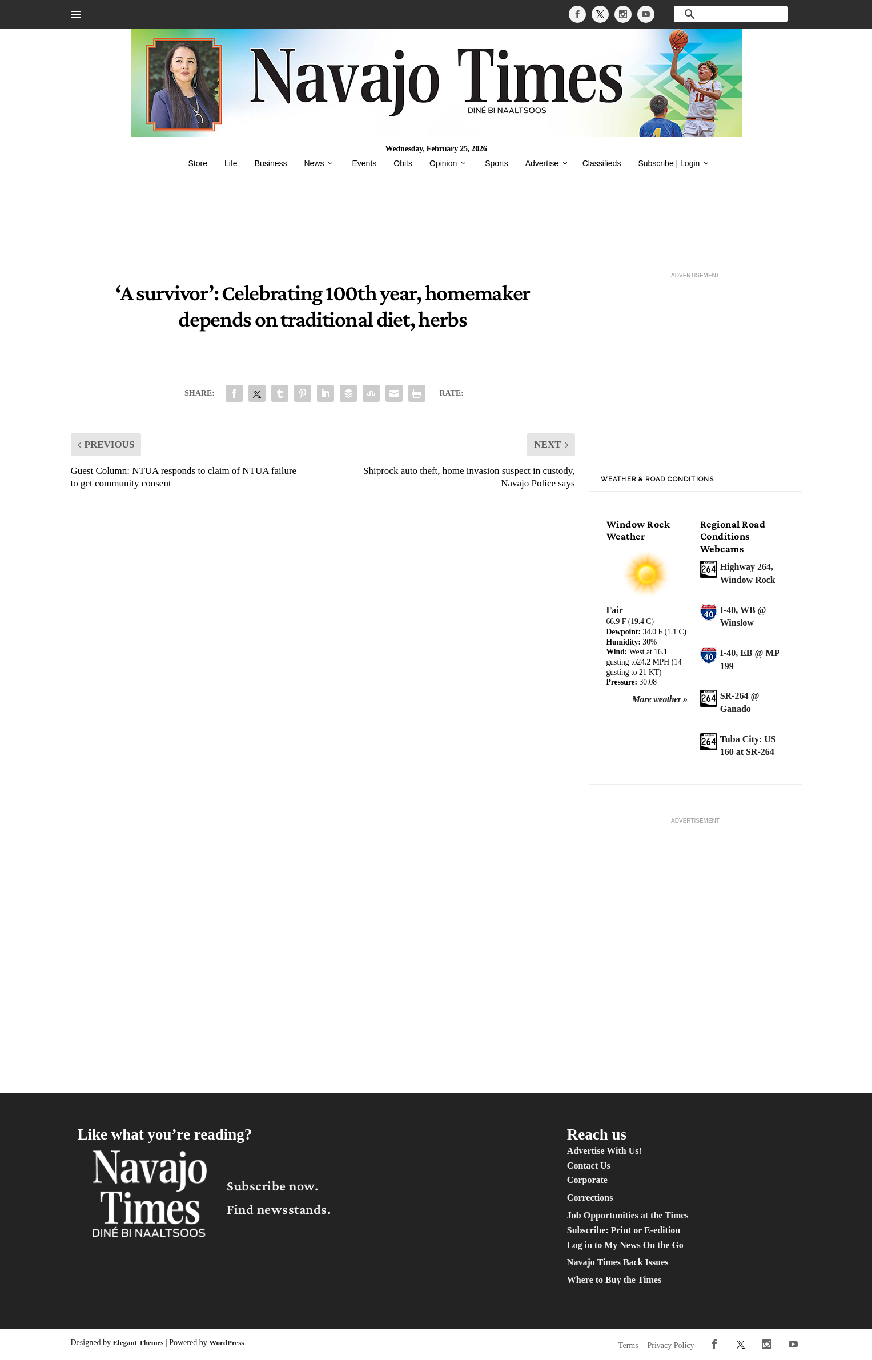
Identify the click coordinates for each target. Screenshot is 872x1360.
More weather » (660, 699)
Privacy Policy (671, 1345)
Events (364, 163)
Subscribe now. (272, 1185)
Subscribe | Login (669, 163)
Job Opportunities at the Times (628, 1215)
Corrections (590, 1197)
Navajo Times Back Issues (618, 1262)
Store (197, 163)
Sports (496, 163)
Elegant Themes (137, 1342)
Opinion (443, 163)
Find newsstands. (279, 1209)
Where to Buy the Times (614, 1280)
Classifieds (601, 163)
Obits (402, 163)
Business (271, 163)
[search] (731, 14)
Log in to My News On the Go (625, 1245)
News (314, 163)
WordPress (226, 1342)
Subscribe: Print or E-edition (623, 1230)
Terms (628, 1345)
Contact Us (588, 1165)
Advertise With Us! (604, 1151)
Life (231, 163)
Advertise (541, 163)
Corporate (587, 1180)
